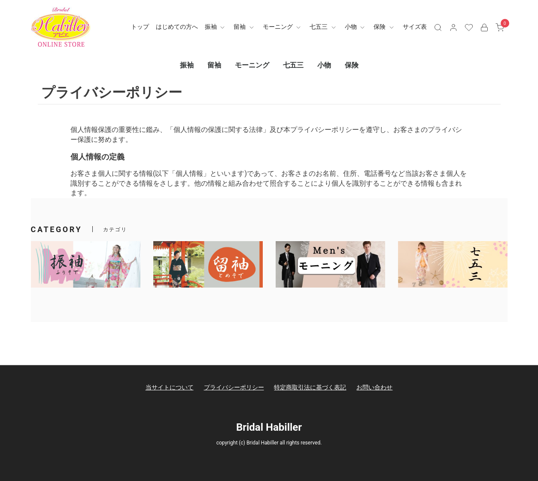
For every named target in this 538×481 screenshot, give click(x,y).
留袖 (244, 27)
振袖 (216, 27)
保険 (384, 27)
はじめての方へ (177, 26)
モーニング (283, 27)
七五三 (323, 27)
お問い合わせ (374, 387)
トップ (140, 26)
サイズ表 (415, 26)
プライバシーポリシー (234, 387)
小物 (356, 27)
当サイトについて (170, 387)
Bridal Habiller (269, 427)
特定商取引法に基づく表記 (310, 387)
